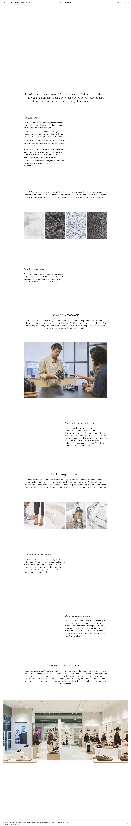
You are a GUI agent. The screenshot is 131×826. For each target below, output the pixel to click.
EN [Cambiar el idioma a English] (123, 2)
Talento (22, 2)
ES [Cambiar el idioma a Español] (125, 2)
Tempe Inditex (5, 2)
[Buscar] (129, 2)
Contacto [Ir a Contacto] (118, 2)
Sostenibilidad (14, 2)
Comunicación (29, 2)
